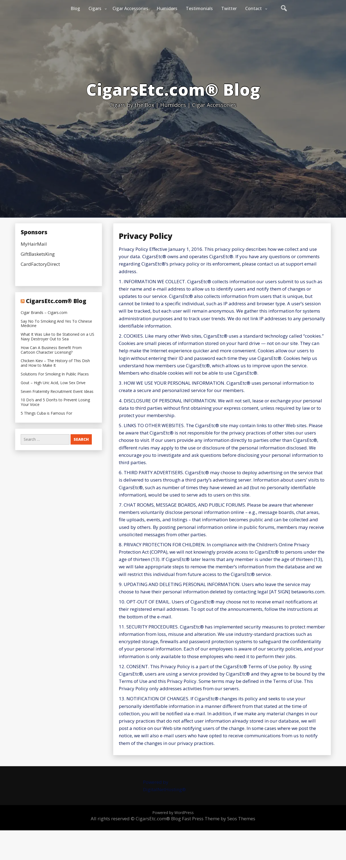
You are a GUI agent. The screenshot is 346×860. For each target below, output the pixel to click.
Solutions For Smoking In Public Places (55, 374)
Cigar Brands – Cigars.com (44, 312)
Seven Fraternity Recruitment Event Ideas (57, 391)
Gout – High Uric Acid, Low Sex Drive (53, 383)
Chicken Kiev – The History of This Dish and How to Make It (55, 363)
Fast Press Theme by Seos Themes (218, 818)
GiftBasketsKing (38, 254)
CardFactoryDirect (40, 264)
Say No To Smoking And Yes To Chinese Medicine (56, 323)
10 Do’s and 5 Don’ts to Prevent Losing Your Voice (55, 402)
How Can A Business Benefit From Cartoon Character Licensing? (51, 350)
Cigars (95, 8)
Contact (253, 8)
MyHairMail (34, 244)
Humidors (167, 8)
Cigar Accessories (130, 8)
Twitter (229, 8)
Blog (75, 8)
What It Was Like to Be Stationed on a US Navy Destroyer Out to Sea (57, 336)
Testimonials (199, 8)
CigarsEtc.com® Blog (56, 301)
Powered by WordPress (173, 812)
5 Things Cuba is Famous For (46, 413)
